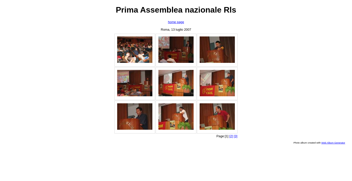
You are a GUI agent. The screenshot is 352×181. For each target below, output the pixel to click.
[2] (231, 136)
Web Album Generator (333, 142)
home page (176, 22)
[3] (235, 136)
